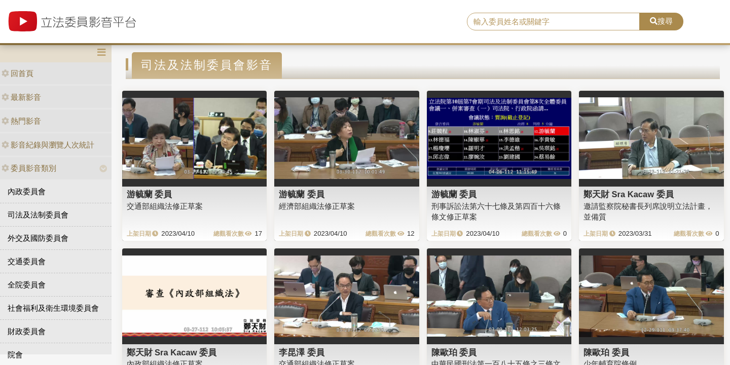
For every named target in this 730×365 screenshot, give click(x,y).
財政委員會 (27, 331)
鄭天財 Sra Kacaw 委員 (628, 194)
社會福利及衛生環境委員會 (53, 308)
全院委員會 (27, 284)
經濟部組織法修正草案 (317, 206)
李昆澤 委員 (301, 352)
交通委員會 (27, 261)
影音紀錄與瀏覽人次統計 (48, 144)
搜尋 (661, 21)
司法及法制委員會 (38, 214)
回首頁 (17, 73)
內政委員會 (27, 191)
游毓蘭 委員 (149, 194)
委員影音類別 (29, 168)
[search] (553, 22)
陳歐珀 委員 (454, 352)
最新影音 (21, 97)
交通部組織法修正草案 (165, 206)
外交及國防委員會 (38, 238)
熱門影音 (21, 121)
